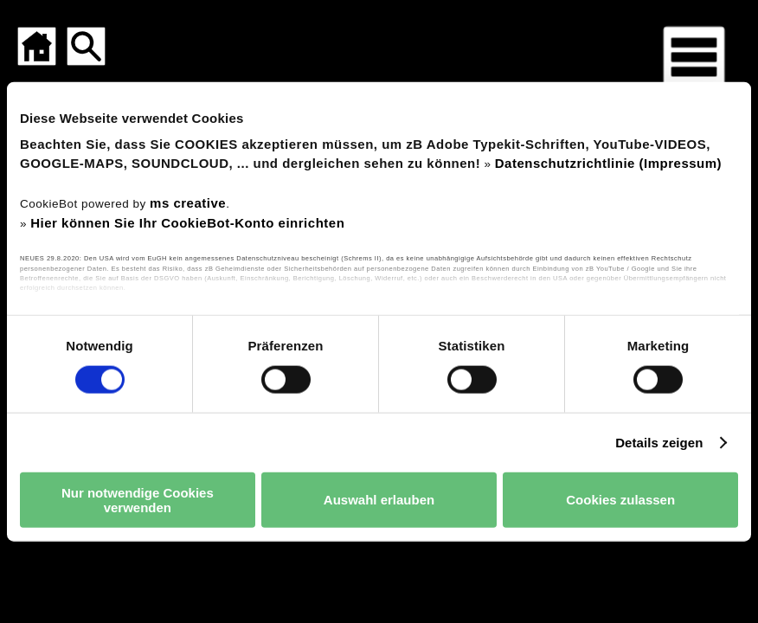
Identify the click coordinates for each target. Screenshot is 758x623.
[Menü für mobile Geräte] (694, 57)
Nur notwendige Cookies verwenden (137, 499)
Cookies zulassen (620, 499)
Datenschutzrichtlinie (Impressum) (608, 162)
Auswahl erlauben (379, 499)
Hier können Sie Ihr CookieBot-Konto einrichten (187, 222)
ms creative (188, 203)
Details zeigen (659, 441)
